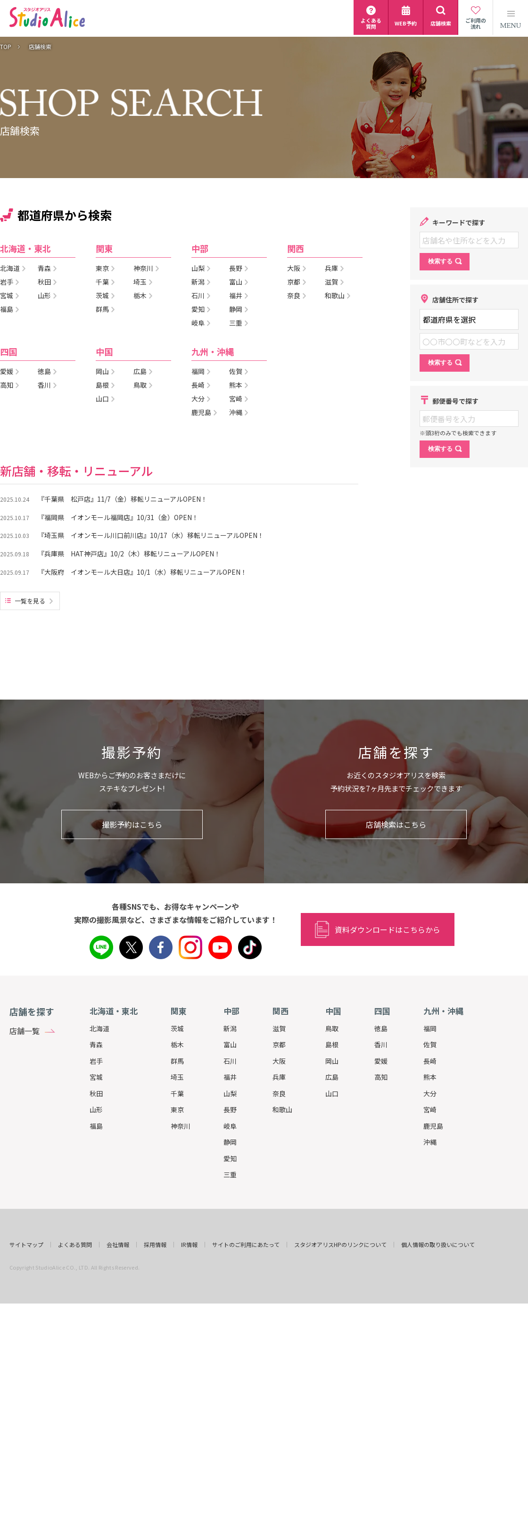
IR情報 (189, 1244)
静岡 (230, 1142)
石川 (230, 1061)
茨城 (177, 1028)
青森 (96, 1044)
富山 (230, 1044)
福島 (96, 1126)
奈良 (279, 1093)
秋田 (96, 1093)
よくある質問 (75, 1244)
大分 (430, 1093)
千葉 (177, 1093)
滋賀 (279, 1028)
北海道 (99, 1028)
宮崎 (430, 1109)
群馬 (177, 1061)
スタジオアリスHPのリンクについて (340, 1244)
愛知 (230, 1158)
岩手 (96, 1061)
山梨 (230, 1093)
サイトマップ (26, 1244)
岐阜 (230, 1126)
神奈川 (180, 1126)
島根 (331, 1044)
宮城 (96, 1077)
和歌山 (282, 1109)
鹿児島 (433, 1126)
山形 (96, 1109)
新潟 (230, 1028)
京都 (279, 1044)
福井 (230, 1077)
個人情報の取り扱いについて (438, 1244)
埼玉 (177, 1077)
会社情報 (118, 1244)
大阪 (279, 1061)
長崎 (430, 1061)
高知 (381, 1077)
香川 (381, 1044)
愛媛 (381, 1061)
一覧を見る (30, 600)
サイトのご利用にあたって (246, 1244)
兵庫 (279, 1077)
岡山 (331, 1061)
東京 (177, 1109)
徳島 (381, 1028)
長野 (230, 1109)
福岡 (430, 1028)
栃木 (177, 1044)
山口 (331, 1093)
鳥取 (331, 1028)
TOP (5, 46)
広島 (331, 1077)
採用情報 (155, 1244)
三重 (230, 1174)
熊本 (430, 1077)
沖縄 (430, 1142)
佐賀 (430, 1044)
